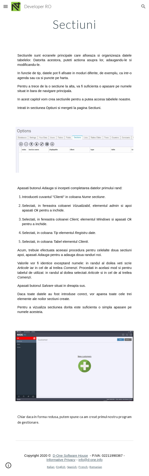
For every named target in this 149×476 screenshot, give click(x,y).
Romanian (95, 467)
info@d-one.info (90, 460)
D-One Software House (70, 455)
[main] (74, 24)
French (83, 467)
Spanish (72, 467)
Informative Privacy (61, 460)
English (61, 467)
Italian (51, 467)
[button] (5, 6)
